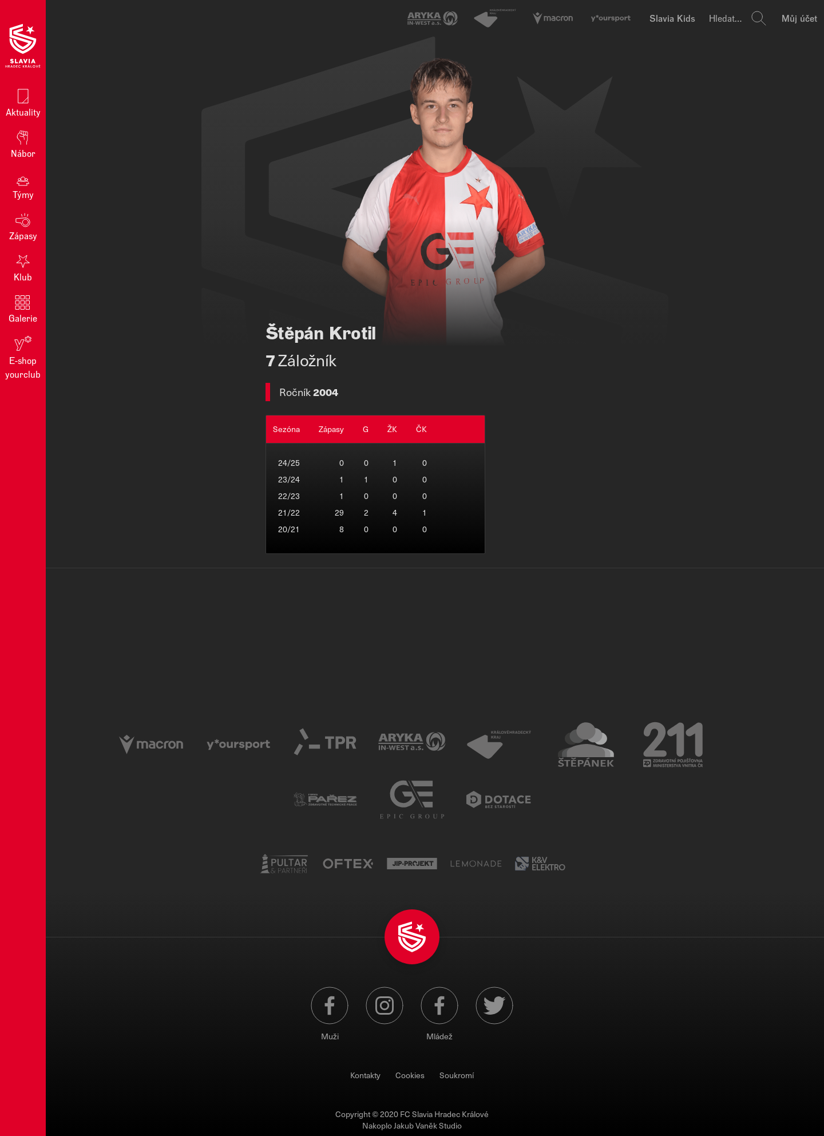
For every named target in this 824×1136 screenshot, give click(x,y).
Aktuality (23, 102)
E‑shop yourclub (23, 356)
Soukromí (456, 1075)
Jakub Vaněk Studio (428, 1125)
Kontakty (365, 1075)
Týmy (23, 184)
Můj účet (799, 18)
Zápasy (23, 226)
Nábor (23, 143)
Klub (23, 267)
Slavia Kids (672, 18)
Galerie (23, 308)
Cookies (410, 1075)
